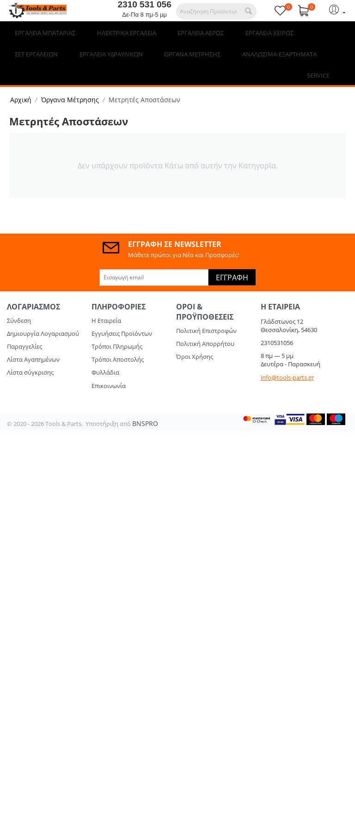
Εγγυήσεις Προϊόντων (122, 312)
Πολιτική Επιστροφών (206, 309)
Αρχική (20, 78)
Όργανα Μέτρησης (70, 78)
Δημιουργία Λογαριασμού (43, 312)
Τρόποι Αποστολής (118, 338)
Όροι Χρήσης (194, 335)
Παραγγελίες (24, 325)
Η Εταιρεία (106, 299)
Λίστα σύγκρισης (30, 351)
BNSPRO (145, 402)
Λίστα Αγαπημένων (33, 338)
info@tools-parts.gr (287, 356)
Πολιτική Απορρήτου (205, 322)
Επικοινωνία (109, 364)
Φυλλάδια (105, 351)
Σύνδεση (19, 299)
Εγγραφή (232, 256)
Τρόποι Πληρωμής (117, 325)
